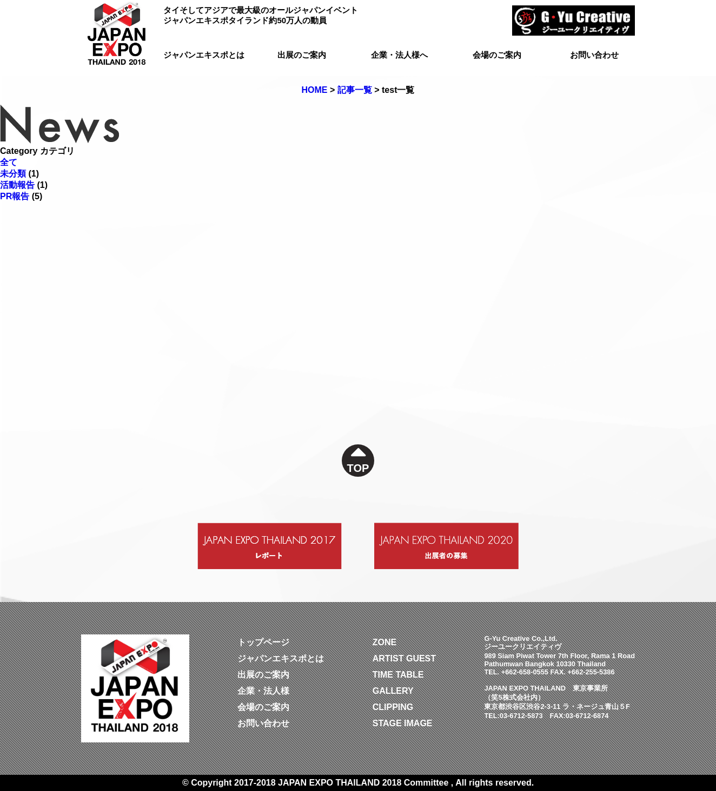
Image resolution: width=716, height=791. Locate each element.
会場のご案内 (497, 54)
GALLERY (393, 690)
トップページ (263, 642)
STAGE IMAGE (403, 723)
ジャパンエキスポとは (203, 54)
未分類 (13, 173)
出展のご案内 (301, 54)
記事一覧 (354, 89)
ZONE (384, 642)
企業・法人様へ (399, 54)
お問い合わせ (594, 54)
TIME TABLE (398, 674)
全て (8, 162)
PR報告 (14, 196)
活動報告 (17, 185)
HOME (315, 89)
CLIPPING (393, 707)
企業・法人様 (263, 690)
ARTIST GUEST (404, 658)
